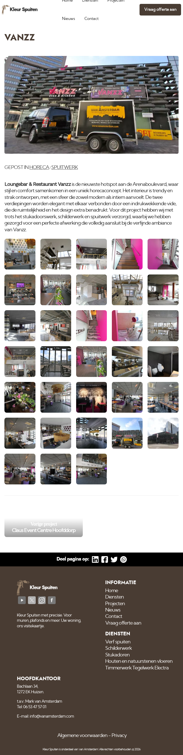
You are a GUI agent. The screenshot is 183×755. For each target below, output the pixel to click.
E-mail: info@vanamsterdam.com (45, 716)
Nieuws (68, 19)
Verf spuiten (117, 642)
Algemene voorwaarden (82, 735)
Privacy (119, 735)
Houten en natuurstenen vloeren (138, 661)
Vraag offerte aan (160, 9)
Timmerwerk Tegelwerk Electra (137, 668)
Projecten (115, 603)
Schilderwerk (118, 648)
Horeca (39, 167)
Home (111, 590)
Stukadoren (117, 655)
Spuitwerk (64, 167)
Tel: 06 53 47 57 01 (31, 707)
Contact (91, 19)
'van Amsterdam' (88, 749)
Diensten (114, 597)
